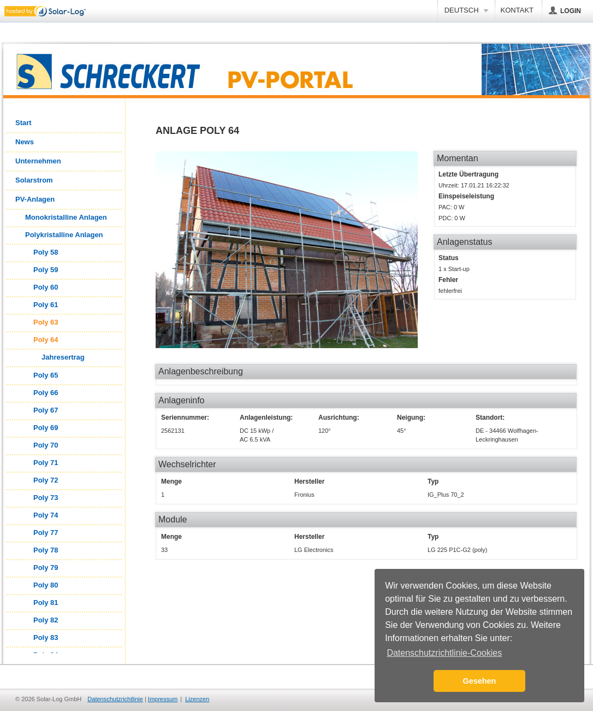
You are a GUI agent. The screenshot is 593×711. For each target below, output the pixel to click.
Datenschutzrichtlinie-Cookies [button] (444, 652)
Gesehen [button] (479, 681)
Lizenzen (197, 699)
